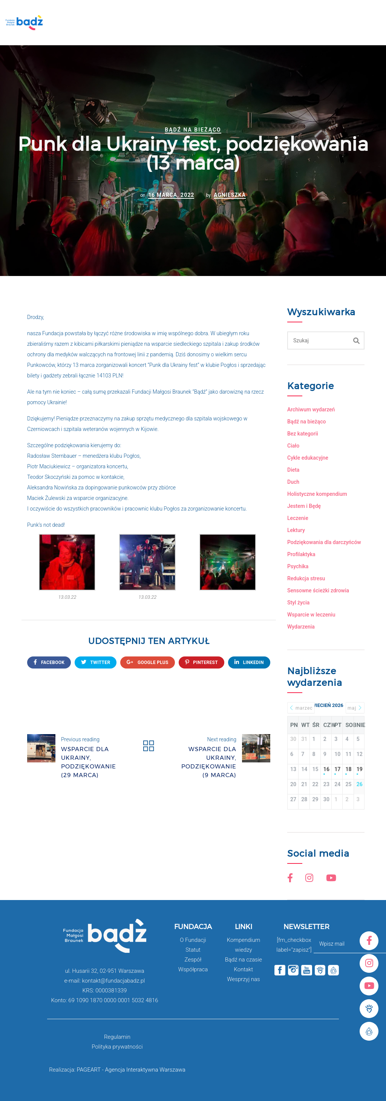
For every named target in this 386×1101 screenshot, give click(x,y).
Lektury (296, 530)
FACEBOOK (49, 662)
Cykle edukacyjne (307, 458)
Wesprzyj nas (243, 979)
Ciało (293, 446)
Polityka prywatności (117, 1046)
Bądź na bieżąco (193, 130)
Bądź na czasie (243, 959)
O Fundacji (193, 940)
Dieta (293, 470)
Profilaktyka (301, 554)
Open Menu (370, 25)
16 (326, 769)
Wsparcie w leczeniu (311, 615)
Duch (293, 482)
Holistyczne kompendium (317, 494)
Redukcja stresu (306, 578)
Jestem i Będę (304, 506)
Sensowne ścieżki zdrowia (318, 590)
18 (348, 769)
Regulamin (117, 1037)
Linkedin (249, 662)
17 (337, 769)
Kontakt (243, 969)
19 (359, 769)
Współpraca (193, 969)
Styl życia (298, 603)
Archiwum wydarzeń (311, 409)
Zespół (193, 959)
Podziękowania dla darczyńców (324, 542)
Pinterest (201, 662)
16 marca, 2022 (171, 195)
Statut (193, 949)
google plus (147, 662)
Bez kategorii (302, 434)
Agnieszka (230, 195)
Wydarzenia (301, 627)
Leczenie (297, 518)
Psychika (297, 566)
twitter (95, 662)
